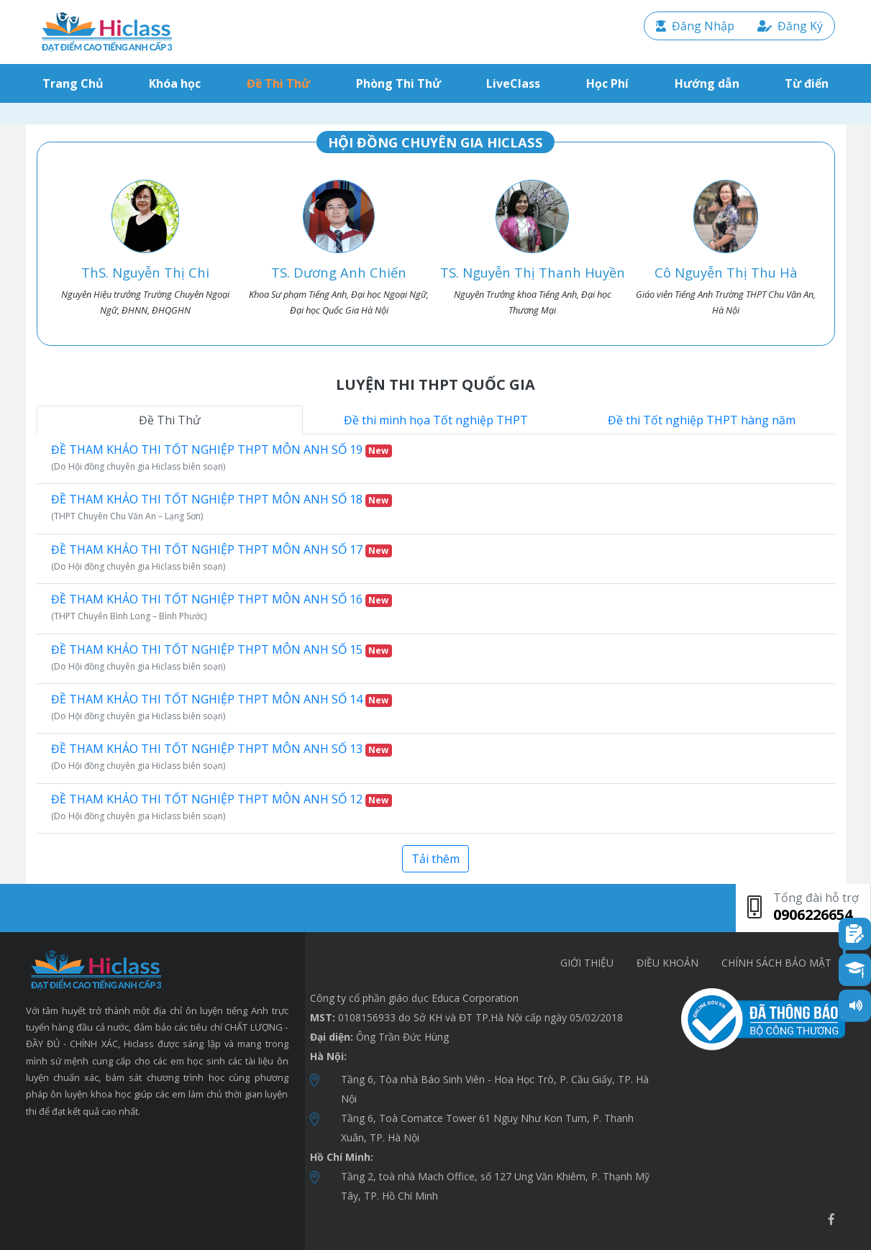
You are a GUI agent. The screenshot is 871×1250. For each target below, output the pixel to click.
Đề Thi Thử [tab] (170, 420)
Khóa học (175, 83)
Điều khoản (667, 963)
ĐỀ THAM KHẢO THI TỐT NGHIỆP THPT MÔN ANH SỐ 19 (222, 449)
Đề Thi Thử (278, 83)
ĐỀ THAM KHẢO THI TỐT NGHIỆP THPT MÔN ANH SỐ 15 (222, 649)
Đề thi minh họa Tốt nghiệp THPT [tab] (436, 420)
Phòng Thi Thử (398, 83)
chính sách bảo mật (776, 963)
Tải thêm (435, 859)
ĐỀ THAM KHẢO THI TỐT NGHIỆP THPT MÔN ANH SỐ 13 (222, 749)
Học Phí (607, 83)
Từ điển (807, 83)
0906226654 (812, 914)
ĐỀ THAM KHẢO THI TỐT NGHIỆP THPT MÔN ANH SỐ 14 (222, 699)
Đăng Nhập (695, 26)
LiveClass (513, 83)
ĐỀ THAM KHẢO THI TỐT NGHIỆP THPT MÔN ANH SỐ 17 (222, 549)
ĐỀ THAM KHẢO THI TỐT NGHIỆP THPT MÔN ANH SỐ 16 (222, 599)
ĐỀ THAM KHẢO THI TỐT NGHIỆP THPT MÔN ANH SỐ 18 (222, 499)
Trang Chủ (75, 83)
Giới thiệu (587, 963)
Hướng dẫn (707, 83)
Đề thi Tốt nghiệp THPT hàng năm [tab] (701, 420)
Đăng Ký (790, 26)
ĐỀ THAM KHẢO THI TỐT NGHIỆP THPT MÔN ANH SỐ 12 (222, 799)
